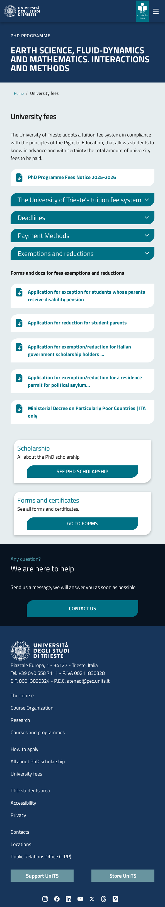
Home (19, 93)
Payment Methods (84, 236)
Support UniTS (42, 875)
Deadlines (84, 218)
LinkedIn (68, 899)
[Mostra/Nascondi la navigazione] (156, 11)
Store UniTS (123, 875)
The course (22, 695)
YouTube (80, 899)
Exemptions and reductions (84, 254)
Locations (21, 844)
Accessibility (23, 803)
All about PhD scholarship (38, 761)
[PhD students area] (142, 11)
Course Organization (32, 708)
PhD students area (30, 790)
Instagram (45, 899)
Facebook (56, 899)
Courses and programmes (38, 732)
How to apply (24, 749)
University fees (26, 774)
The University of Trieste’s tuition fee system (84, 200)
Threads (103, 899)
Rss (115, 899)
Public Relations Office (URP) (41, 856)
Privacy (18, 815)
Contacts (20, 832)
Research (20, 720)
